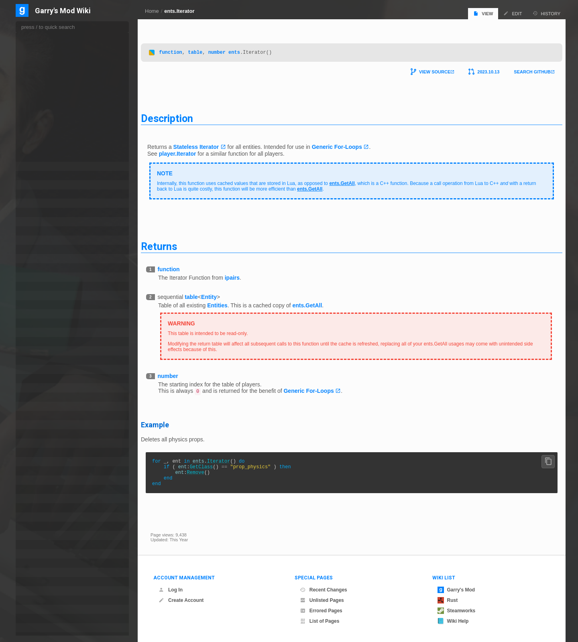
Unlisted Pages (322, 600)
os (28, 434)
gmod (31, 212)
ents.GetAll (351, 181)
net (29, 406)
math (31, 341)
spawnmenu (38, 572)
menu (31, 360)
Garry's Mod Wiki (63, 11)
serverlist (35, 554)
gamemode (37, 203)
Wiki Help (453, 621)
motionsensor (40, 387)
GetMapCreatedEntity (52, 149)
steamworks (38, 590)
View (483, 13)
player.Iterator (187, 151)
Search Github (522, 69)
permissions (38, 452)
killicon (33, 304)
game (31, 184)
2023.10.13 (479, 69)
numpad (34, 424)
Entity (218, 295)
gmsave (34, 221)
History (547, 13)
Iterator (228, 460)
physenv (34, 461)
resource (35, 517)
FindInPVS (42, 93)
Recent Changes (323, 590)
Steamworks (457, 610)
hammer (34, 258)
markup (33, 332)
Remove (205, 473)
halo (30, 249)
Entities (227, 303)
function (180, 50)
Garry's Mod (456, 590)
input (31, 286)
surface (33, 609)
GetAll (37, 117)
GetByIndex (43, 125)
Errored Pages (321, 610)
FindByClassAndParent (53, 53)
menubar (35, 369)
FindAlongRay (45, 37)
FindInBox (41, 77)
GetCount (41, 133)
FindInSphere (44, 101)
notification (37, 415)
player (32, 470)
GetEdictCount (45, 141)
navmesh (35, 397)
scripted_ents (40, 535)
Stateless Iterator (206, 145)
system (33, 618)
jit (27, 295)
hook (31, 267)
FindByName (44, 69)
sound (32, 563)
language (35, 314)
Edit (512, 13)
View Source (425, 69)
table (204, 50)
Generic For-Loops (347, 145)
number (226, 50)
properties (36, 498)
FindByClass (43, 45)
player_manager (42, 480)
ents (244, 50)
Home (152, 11)
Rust (448, 600)
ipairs (241, 275)
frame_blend (39, 175)
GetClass (211, 466)
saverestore (38, 526)
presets (33, 489)
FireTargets (42, 109)
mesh (31, 378)
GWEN (33, 240)
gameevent (37, 194)
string (31, 600)
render (32, 507)
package (34, 443)
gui (29, 231)
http (30, 277)
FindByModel (44, 61)
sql (29, 581)
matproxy (35, 351)
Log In (171, 590)
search (33, 544)
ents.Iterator (179, 11)
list (28, 323)
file (29, 166)
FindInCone (42, 85)
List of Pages (320, 621)
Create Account (181, 600)
